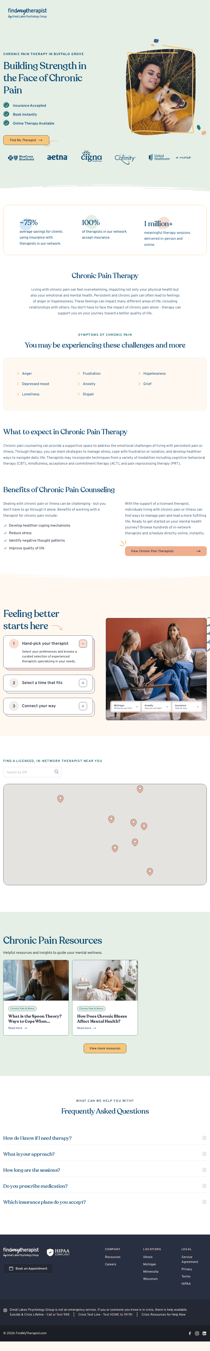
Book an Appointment (31, 1269)
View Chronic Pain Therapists (166, 551)
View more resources (105, 1049)
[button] (115, 848)
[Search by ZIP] (56, 772)
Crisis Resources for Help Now (163, 1315)
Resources (113, 1257)
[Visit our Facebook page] (189, 1333)
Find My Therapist (26, 140)
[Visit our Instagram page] (197, 1333)
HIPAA (186, 1284)
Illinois (148, 1257)
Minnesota (150, 1272)
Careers (110, 1264)
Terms (186, 1277)
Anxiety (89, 384)
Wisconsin (150, 1279)
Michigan (149, 1264)
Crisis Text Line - (105, 1315)
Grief (147, 384)
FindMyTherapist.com (31, 1333)
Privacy (187, 1269)
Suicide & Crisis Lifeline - (40, 1315)
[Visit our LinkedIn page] (204, 1333)
